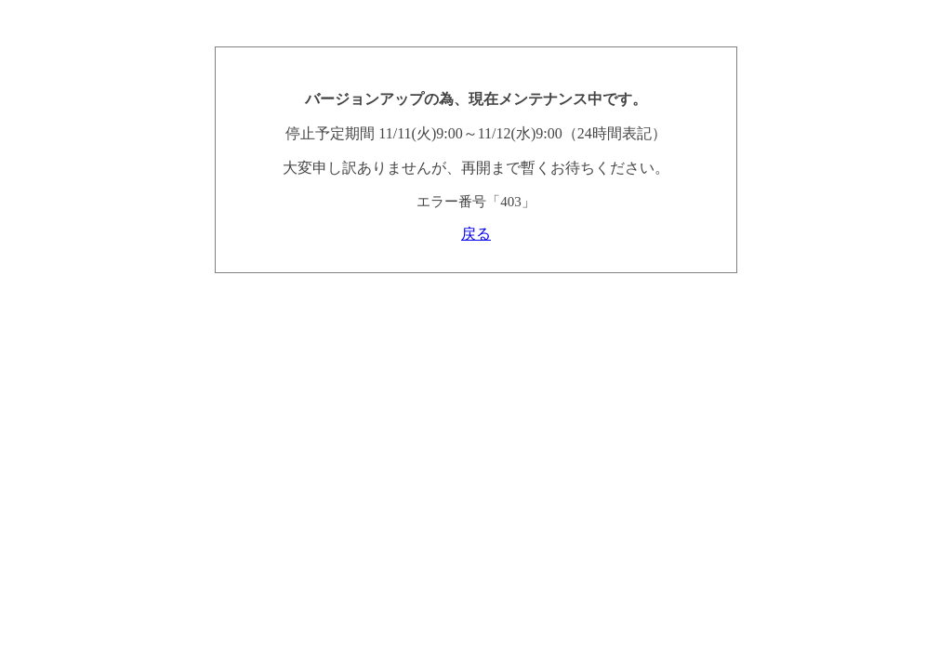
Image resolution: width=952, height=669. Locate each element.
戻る (476, 234)
